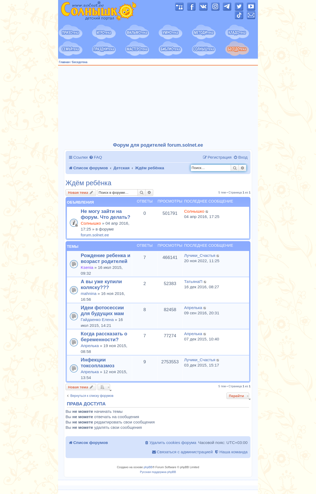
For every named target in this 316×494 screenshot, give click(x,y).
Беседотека (79, 62)
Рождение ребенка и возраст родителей (105, 258)
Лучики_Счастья (199, 255)
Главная (64, 62)
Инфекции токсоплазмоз (97, 362)
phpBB (148, 467)
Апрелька (193, 307)
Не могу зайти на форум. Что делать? (105, 214)
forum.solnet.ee (95, 235)
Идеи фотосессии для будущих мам (102, 310)
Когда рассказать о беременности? (104, 336)
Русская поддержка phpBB (158, 472)
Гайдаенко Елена (97, 319)
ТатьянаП (193, 281)
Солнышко (91, 223)
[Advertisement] (158, 104)
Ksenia (87, 267)
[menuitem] (95, 157)
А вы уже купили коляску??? (101, 284)
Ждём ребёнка (88, 183)
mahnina (88, 293)
